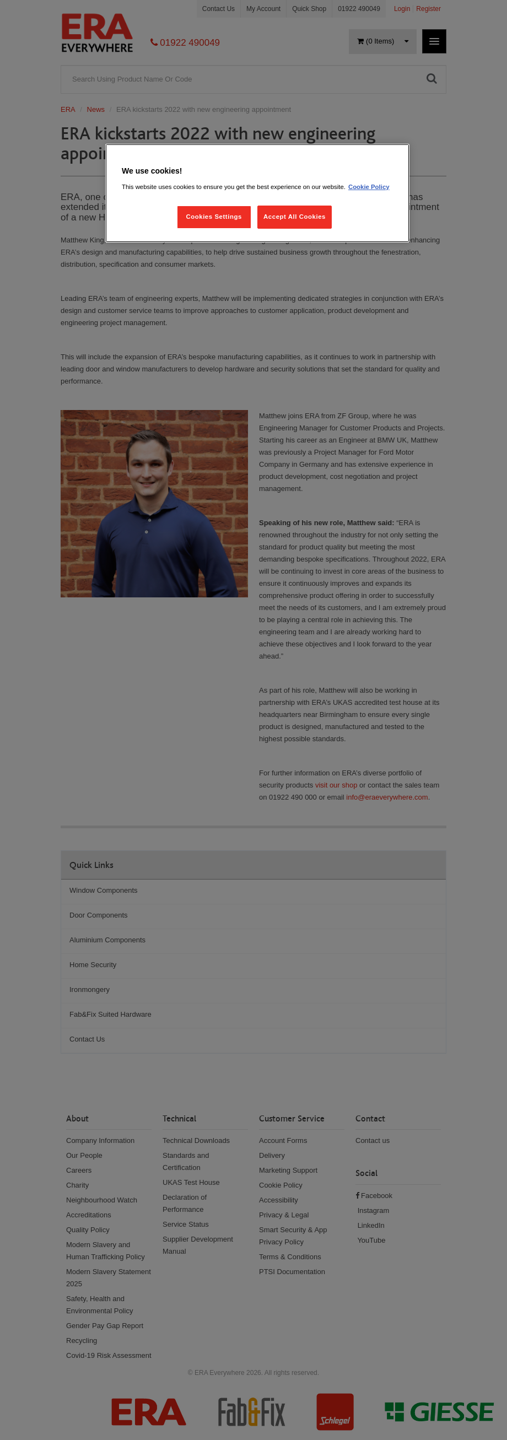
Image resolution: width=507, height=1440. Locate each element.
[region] (257, 193)
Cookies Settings (213, 216)
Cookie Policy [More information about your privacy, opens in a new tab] (369, 187)
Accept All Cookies (294, 216)
